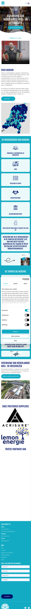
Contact (3, 550)
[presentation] (7, 587)
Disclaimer (4, 557)
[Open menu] (26, 3)
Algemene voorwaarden (7, 552)
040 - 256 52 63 (5, 536)
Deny (15, 340)
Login (2, 559)
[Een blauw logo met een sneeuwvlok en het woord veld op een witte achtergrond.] (22, 465)
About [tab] (25, 283)
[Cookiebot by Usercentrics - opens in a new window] (22, 279)
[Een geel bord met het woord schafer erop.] (22, 493)
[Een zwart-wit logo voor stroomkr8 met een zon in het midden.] (22, 456)
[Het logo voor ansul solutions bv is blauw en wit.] (9, 475)
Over (2, 548)
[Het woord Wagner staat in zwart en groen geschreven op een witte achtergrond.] (9, 512)
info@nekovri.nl (5, 541)
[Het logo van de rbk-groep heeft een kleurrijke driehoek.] (22, 484)
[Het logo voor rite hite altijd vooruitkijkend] (9, 493)
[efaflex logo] (22, 512)
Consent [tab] (5, 283)
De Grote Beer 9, (5, 529)
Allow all (15, 331)
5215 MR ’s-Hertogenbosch (8, 531)
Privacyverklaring (5, 555)
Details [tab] (15, 283)
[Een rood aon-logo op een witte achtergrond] (22, 475)
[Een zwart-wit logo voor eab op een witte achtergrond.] (9, 465)
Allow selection (15, 336)
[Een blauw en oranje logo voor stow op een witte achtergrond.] (22, 503)
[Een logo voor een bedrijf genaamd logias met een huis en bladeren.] (9, 484)
